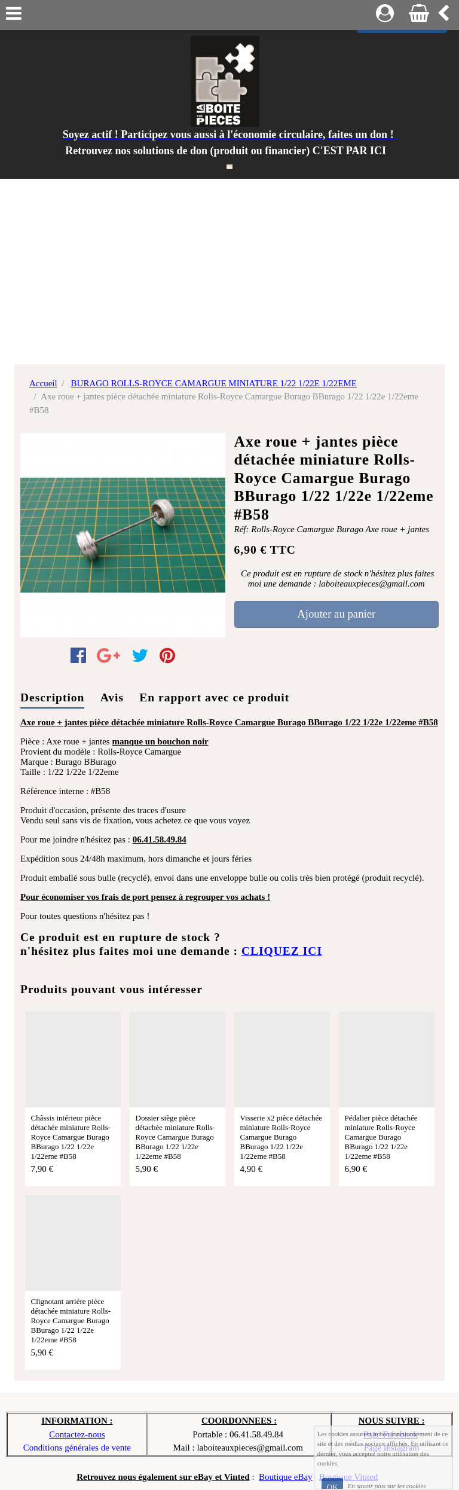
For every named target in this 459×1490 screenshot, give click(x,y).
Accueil (43, 383)
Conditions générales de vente (77, 1447)
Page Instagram (392, 1447)
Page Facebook (390, 1434)
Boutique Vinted (348, 1477)
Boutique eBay (286, 1477)
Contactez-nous (77, 1434)
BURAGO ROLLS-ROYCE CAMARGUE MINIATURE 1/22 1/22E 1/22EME (214, 383)
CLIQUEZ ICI (281, 951)
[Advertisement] (229, 268)
